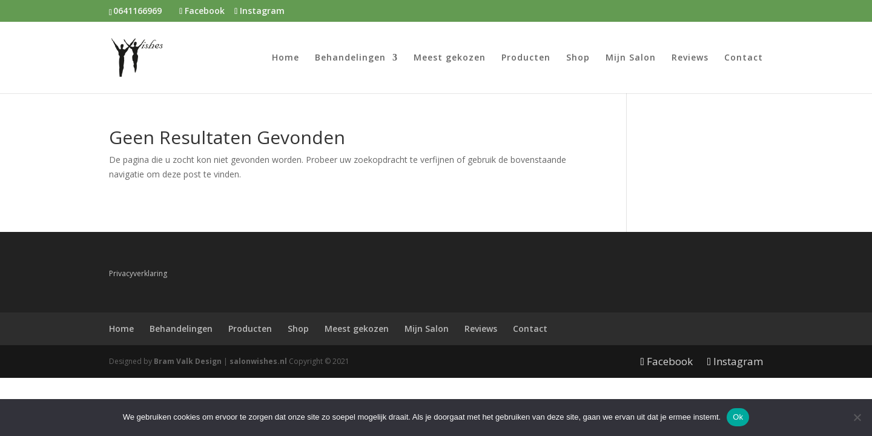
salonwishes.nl (258, 361)
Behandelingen (350, 58)
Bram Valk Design (188, 361)
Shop (578, 58)
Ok (738, 416)
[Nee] (857, 417)
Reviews (690, 58)
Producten (525, 58)
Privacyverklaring (138, 273)
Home (285, 58)
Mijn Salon (631, 58)
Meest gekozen (450, 58)
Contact (743, 58)
